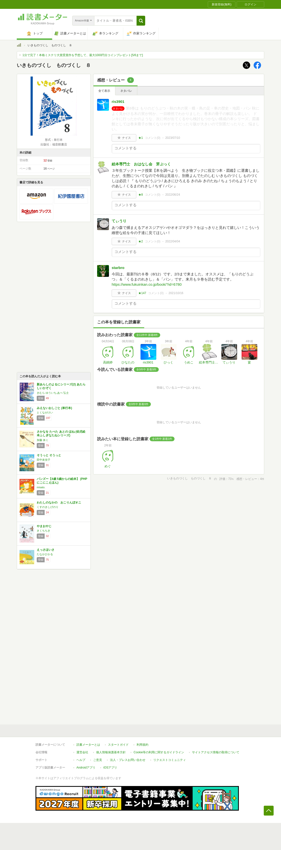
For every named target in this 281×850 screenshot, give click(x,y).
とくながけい (45, 412)
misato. (41, 487)
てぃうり (119, 221)
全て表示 (104, 91)
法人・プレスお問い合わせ (127, 759)
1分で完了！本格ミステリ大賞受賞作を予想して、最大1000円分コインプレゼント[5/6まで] (82, 55)
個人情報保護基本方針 (111, 752)
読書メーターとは (88, 744)
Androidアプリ (85, 767)
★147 (142, 293)
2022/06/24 (172, 194)
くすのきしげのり (47, 506)
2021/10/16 (176, 293)
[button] (141, 21)
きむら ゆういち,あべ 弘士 (53, 392)
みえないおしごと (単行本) (54, 408)
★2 (140, 241)
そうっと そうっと (49, 455)
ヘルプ (80, 759)
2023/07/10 (172, 137)
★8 (140, 194)
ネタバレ (126, 91)
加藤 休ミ (42, 440)
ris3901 (118, 101)
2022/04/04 (172, 241)
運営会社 (82, 752)
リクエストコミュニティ (169, 759)
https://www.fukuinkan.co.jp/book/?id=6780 (147, 284)
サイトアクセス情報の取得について (215, 752)
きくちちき (43, 530)
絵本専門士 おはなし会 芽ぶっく (143, 164)
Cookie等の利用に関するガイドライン (159, 752)
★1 (140, 138)
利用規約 (142, 744)
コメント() (152, 137)
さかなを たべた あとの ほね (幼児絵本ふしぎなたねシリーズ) (61, 433)
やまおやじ (44, 526)
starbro (118, 268)
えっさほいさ (45, 549)
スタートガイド (118, 744)
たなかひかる (45, 554)
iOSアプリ (110, 767)
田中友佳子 (43, 459)
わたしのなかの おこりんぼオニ (59, 502)
